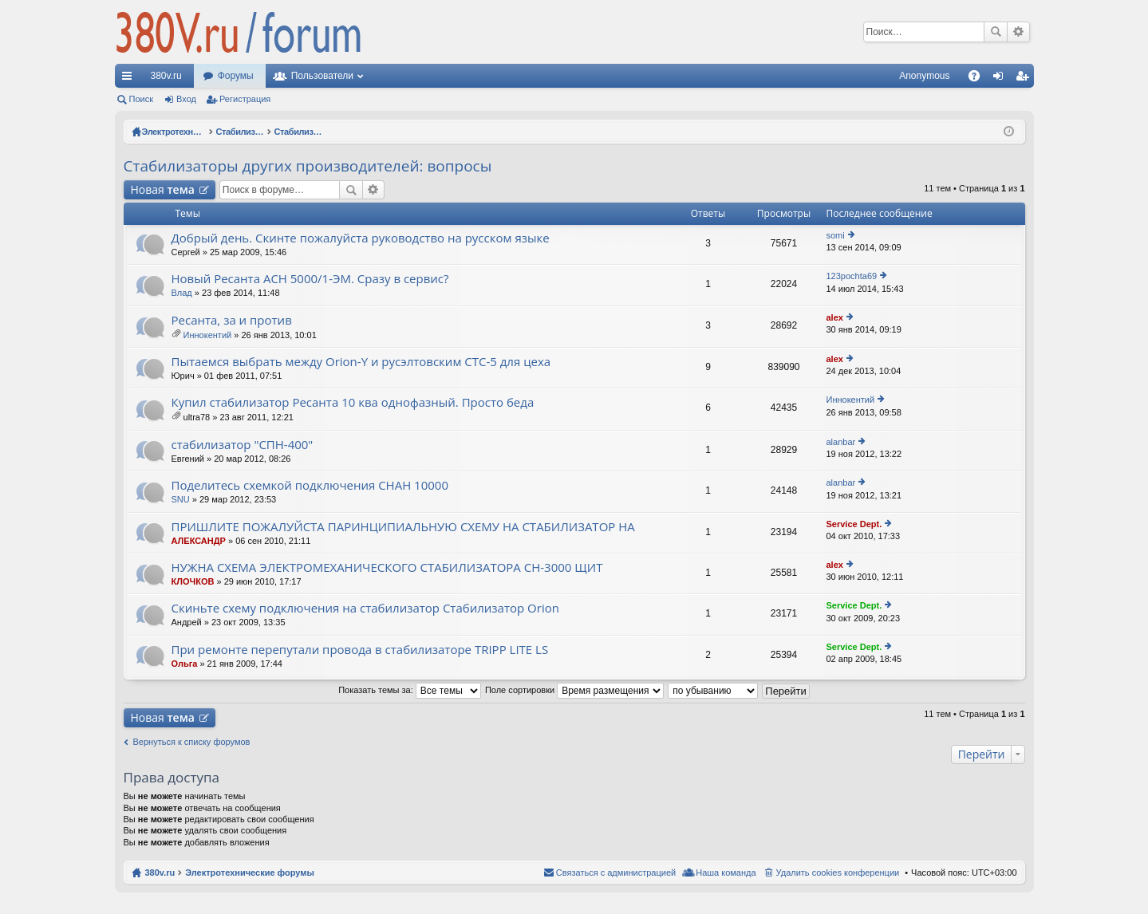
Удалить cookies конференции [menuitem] (838, 872)
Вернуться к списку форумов (192, 742)
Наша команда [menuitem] (725, 872)
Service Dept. (854, 524)
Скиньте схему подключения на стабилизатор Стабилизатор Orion (365, 608)
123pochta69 (852, 276)
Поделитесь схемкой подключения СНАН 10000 (310, 485)
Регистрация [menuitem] (1025, 79)
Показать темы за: (409, 690)
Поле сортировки (574, 690)
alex (834, 317)
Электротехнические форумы (249, 872)
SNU (181, 499)
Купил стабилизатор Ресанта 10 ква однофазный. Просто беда (353, 402)
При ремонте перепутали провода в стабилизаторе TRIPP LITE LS (360, 649)
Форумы (236, 75)
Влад (182, 292)
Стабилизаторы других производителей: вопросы (308, 166)
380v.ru (166, 75)
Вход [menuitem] (1001, 79)
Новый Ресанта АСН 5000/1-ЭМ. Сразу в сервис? (310, 278)
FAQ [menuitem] (978, 79)
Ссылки (130, 79)
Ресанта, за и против (232, 320)
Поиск (996, 31)
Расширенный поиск (1018, 31)
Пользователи (322, 75)
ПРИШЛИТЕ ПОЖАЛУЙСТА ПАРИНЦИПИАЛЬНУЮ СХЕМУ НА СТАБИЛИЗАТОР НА (403, 526)
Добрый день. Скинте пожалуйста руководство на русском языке (361, 238)
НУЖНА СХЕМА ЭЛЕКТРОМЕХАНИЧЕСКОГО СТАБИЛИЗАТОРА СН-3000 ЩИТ (387, 567)
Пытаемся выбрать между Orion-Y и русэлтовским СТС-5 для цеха (361, 361)
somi (835, 235)
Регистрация (244, 99)
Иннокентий (207, 335)
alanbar (841, 442)
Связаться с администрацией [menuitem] (616, 872)
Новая (163, 189)
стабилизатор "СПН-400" (243, 444)
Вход (186, 99)
